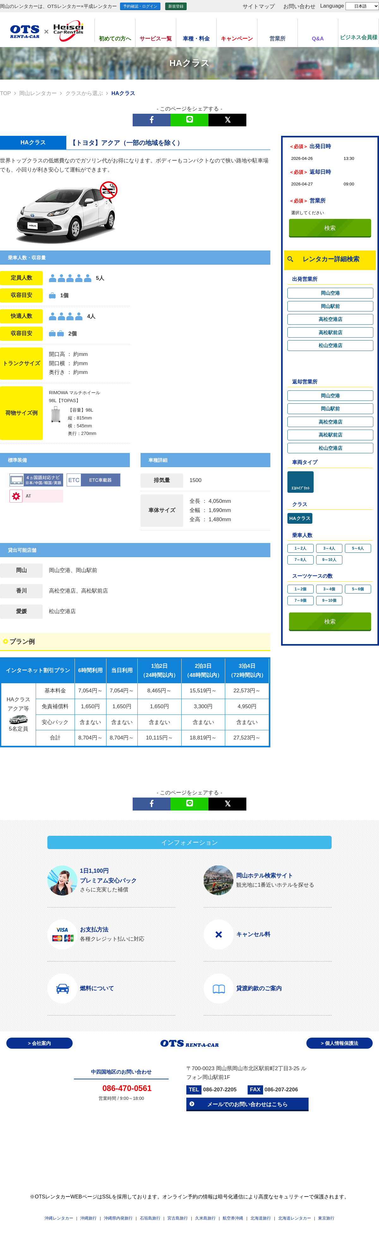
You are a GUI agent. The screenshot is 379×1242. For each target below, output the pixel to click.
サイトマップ (259, 6)
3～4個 (329, 589)
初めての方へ (115, 39)
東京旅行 (326, 1218)
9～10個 (329, 600)
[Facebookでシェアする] (152, 120)
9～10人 (329, 560)
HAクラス (299, 518)
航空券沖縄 (233, 1218)
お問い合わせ (299, 6)
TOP (5, 93)
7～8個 (300, 600)
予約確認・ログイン (140, 6)
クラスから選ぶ (84, 93)
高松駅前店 (330, 332)
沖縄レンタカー (59, 1218)
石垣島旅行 (150, 1218)
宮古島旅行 (177, 1218)
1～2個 (300, 589)
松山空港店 (330, 345)
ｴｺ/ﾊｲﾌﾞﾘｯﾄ (301, 488)
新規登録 (175, 6)
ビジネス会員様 (358, 37)
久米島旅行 (205, 1218)
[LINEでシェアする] (189, 120)
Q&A (318, 39)
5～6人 (358, 548)
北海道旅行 (260, 1218)
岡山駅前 (330, 306)
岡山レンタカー (38, 93)
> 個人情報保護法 (339, 1043)
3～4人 (329, 548)
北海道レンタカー (294, 1218)
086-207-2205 (220, 1090)
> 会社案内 (39, 1043)
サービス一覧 (156, 39)
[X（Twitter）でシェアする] (227, 120)
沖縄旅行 (88, 1218)
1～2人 (300, 548)
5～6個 (358, 589)
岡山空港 (330, 293)
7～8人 (300, 560)
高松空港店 (330, 319)
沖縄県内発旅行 (118, 1218)
